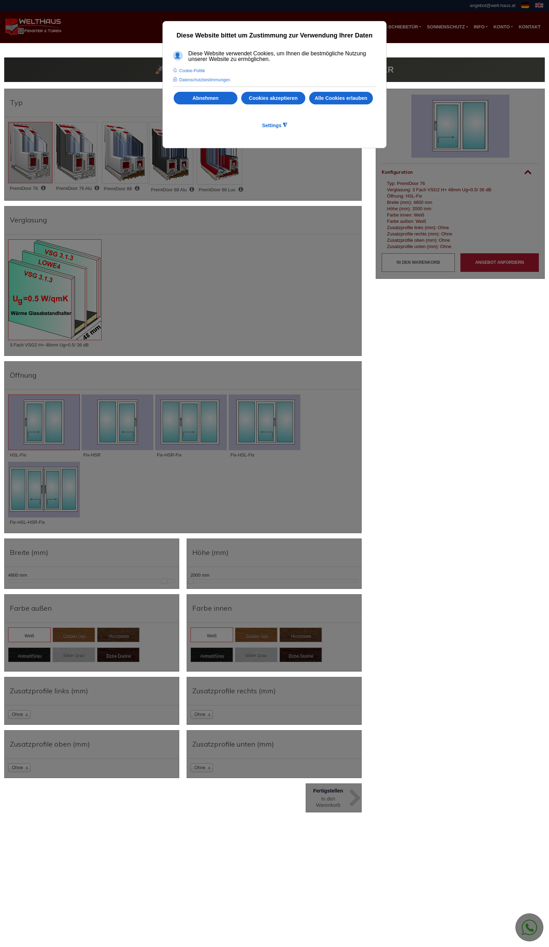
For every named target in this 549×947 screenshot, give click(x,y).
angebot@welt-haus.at (492, 5)
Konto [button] (501, 26)
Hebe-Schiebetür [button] (396, 26)
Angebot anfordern (499, 262)
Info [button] (479, 26)
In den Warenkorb (418, 262)
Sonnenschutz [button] (446, 26)
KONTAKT (530, 26)
